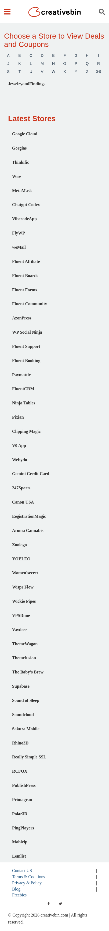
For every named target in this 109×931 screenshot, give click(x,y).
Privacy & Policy (27, 883)
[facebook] (48, 903)
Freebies (19, 895)
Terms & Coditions (28, 876)
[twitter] (60, 903)
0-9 (98, 71)
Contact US (22, 870)
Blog (16, 889)
